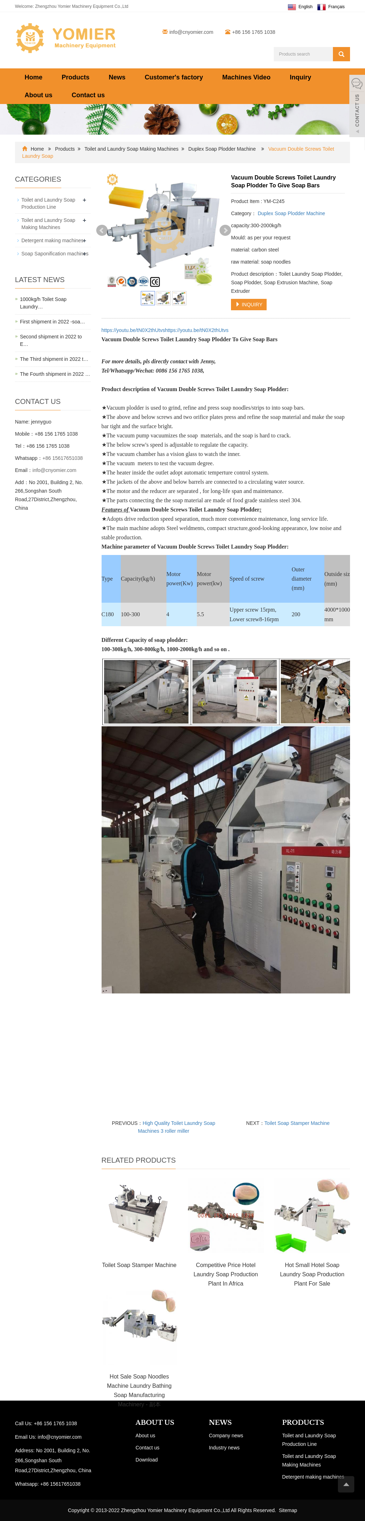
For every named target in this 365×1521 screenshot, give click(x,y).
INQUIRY (248, 304)
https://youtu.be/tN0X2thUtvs (133, 330)
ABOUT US (154, 1423)
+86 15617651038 (62, 458)
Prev (102, 230)
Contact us (88, 95)
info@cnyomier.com (191, 32)
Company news (226, 1435)
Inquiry (300, 77)
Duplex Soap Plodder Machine (222, 149)
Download (146, 1460)
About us (38, 95)
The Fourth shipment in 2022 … (55, 374)
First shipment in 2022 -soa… (52, 322)
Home (33, 77)
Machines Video (246, 77)
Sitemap (288, 1510)
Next (225, 230)
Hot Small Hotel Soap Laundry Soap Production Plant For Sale (312, 1274)
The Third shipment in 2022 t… (54, 359)
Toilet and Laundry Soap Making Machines (131, 149)
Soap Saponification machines (54, 253)
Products (75, 77)
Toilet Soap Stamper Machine (297, 1123)
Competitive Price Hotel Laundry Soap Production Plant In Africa (226, 1274)
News (117, 77)
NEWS (220, 1423)
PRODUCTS (303, 1423)
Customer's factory (174, 77)
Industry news (224, 1447)
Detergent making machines (52, 240)
